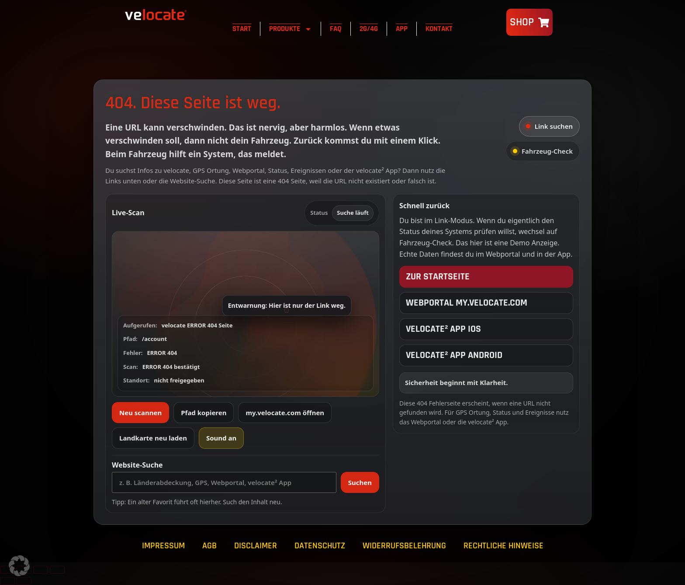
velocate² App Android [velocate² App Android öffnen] (454, 355)
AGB (209, 545)
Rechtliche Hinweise (503, 545)
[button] (245, 314)
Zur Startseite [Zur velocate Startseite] (438, 277)
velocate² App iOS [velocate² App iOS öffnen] (443, 329)
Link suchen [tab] (549, 126)
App (402, 29)
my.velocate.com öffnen (285, 412)
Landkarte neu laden (153, 438)
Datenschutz (319, 545)
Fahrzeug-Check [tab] (543, 151)
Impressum (163, 545)
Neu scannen (140, 412)
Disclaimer (255, 545)
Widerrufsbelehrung (404, 545)
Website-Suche (137, 464)
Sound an (221, 438)
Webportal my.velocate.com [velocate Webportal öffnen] (466, 303)
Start (241, 29)
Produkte (290, 29)
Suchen (360, 482)
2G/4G (369, 29)
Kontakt (439, 29)
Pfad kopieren (203, 412)
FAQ (336, 29)
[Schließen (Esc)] (57, 570)
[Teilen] (40, 570)
